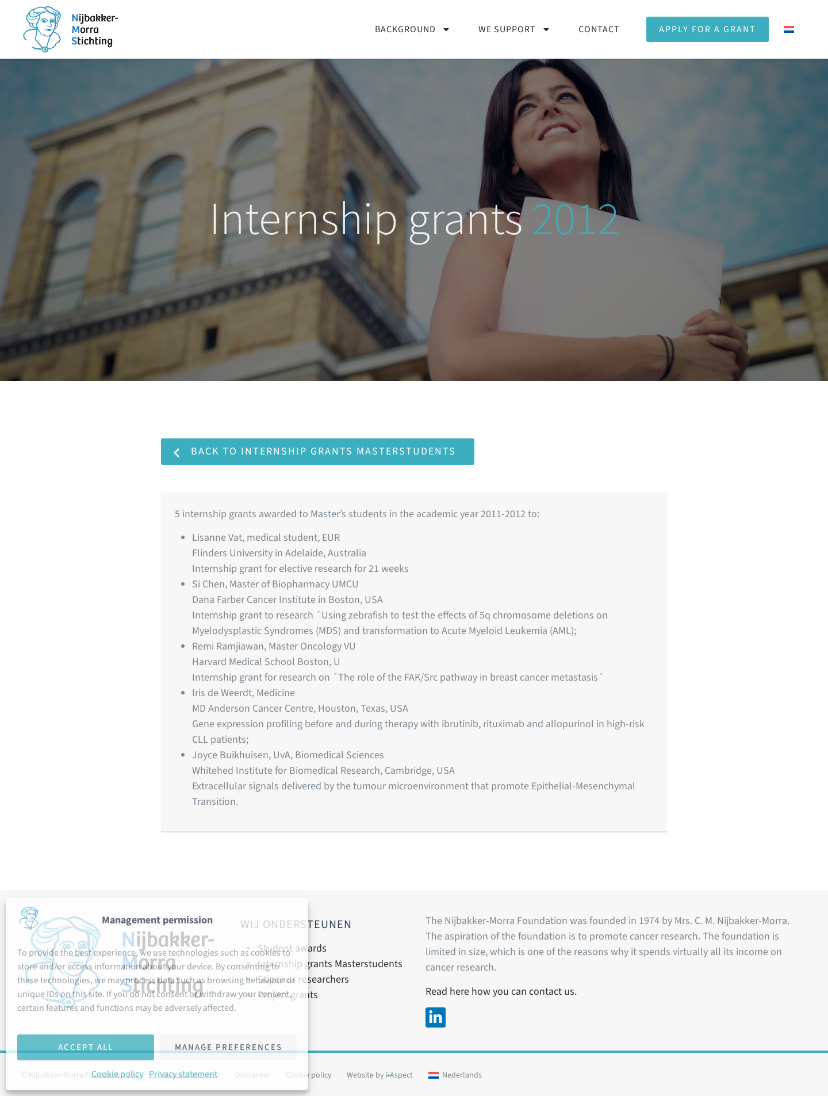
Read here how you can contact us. (501, 991)
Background (413, 29)
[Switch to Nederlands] (455, 1075)
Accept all (85, 1047)
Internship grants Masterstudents (330, 964)
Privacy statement (183, 1074)
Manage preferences (228, 1047)
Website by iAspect (380, 1075)
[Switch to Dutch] (789, 29)
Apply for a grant (707, 29)
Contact (599, 29)
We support (514, 29)
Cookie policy (117, 1074)
